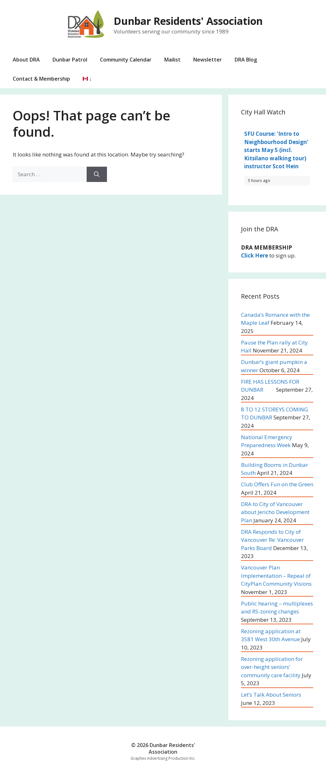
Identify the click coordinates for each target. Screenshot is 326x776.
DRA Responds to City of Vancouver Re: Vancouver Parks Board (272, 540)
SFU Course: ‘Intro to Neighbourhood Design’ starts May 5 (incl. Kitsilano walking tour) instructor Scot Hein (276, 150)
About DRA (26, 59)
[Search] (97, 174)
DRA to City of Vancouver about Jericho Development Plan (275, 512)
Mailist (172, 59)
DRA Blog (246, 59)
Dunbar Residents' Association (188, 21)
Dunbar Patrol (70, 59)
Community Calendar (126, 59)
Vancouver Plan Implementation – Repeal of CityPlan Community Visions (276, 575)
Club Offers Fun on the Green (277, 484)
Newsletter (207, 59)
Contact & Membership (41, 78)
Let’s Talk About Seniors (271, 694)
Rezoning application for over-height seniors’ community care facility (272, 667)
